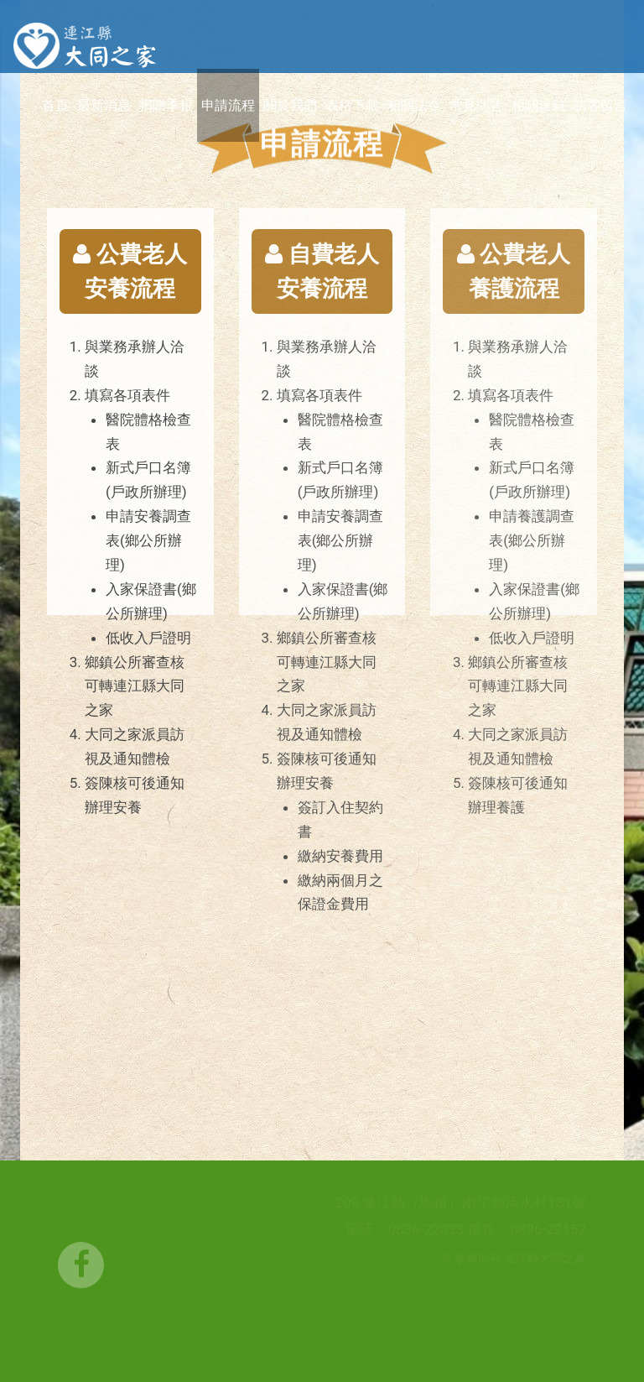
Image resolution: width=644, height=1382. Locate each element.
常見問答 (476, 105)
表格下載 (352, 105)
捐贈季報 (166, 105)
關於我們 (290, 105)
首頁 (55, 105)
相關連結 (538, 105)
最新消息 (104, 105)
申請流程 (228, 105)
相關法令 (414, 105)
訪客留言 (600, 105)
